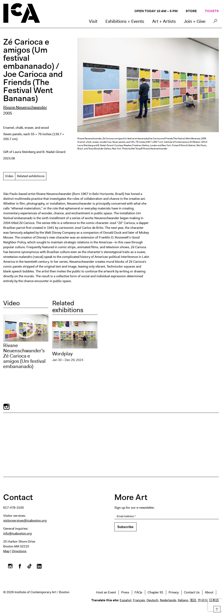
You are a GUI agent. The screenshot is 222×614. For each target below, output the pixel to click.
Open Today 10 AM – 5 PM (156, 11)
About (209, 592)
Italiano (183, 600)
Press (125, 592)
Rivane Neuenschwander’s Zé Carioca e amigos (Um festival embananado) (24, 356)
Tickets (212, 11)
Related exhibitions (31, 176)
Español (125, 600)
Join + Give (194, 21)
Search (215, 22)
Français (139, 600)
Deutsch (152, 600)
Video (9, 176)
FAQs (138, 592)
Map (6, 551)
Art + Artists (164, 21)
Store (191, 11)
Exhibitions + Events (124, 21)
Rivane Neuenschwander (25, 107)
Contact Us (192, 592)
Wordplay (62, 353)
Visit (93, 21)
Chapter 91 (155, 592)
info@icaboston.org (17, 533)
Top (216, 608)
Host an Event (106, 592)
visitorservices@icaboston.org (25, 520)
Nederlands (168, 600)
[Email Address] (166, 516)
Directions (19, 551)
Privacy (174, 592)
